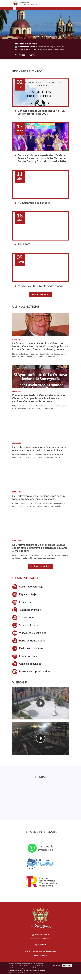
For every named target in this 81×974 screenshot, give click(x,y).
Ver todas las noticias (40, 566)
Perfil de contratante (31, 648)
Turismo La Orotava (40, 955)
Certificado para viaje (31, 586)
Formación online (29, 656)
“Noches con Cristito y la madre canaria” (41, 286)
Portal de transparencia (32, 640)
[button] (30, 36)
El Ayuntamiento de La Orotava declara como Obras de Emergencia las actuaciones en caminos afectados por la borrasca (38, 398)
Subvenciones (27, 617)
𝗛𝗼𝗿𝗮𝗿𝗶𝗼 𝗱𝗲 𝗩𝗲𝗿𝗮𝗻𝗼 (26, 44)
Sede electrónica (28, 625)
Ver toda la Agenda (40, 294)
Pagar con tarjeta (29, 594)
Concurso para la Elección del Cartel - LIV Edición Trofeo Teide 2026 (41, 112)
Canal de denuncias (30, 664)
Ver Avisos (20, 55)
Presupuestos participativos (35, 671)
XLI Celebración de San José (34, 203)
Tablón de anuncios (30, 610)
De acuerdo (57, 965)
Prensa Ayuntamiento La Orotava (40, 939)
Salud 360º (24, 244)
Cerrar (32, 55)
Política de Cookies (19, 972)
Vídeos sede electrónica (32, 633)
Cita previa (25, 602)
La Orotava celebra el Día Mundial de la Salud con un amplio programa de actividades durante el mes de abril (40, 548)
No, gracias (67, 965)
